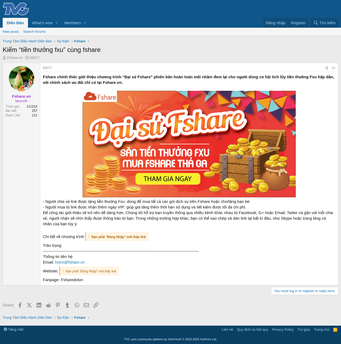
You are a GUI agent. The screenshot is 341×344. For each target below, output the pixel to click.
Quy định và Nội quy (252, 329)
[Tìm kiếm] (324, 23)
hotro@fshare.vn (70, 262)
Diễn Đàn (15, 23)
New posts (11, 32)
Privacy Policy (283, 329)
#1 (333, 68)
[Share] (326, 68)
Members (72, 23)
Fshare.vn (15, 58)
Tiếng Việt (13, 329)
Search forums (34, 32)
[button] (56, 23)
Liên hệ (227, 329)
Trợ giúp (304, 329)
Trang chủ (322, 329)
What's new (42, 23)
